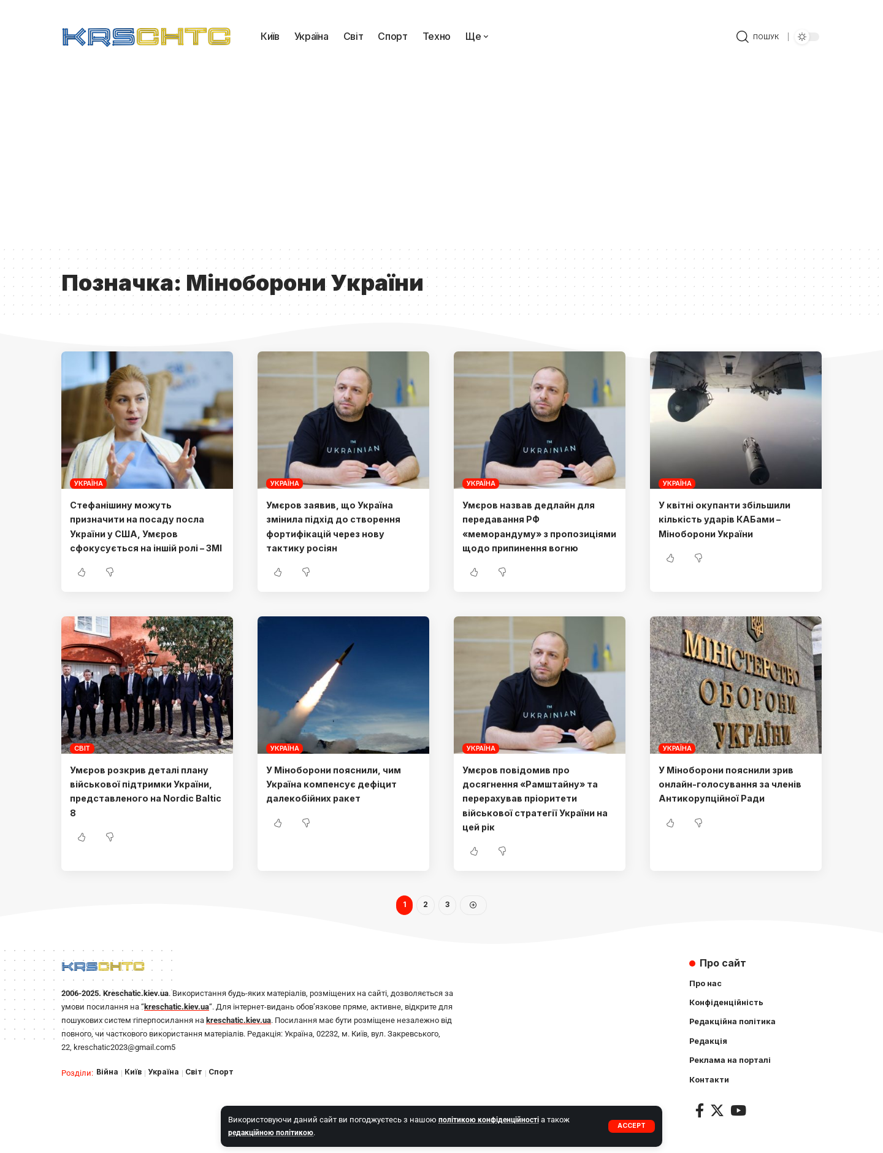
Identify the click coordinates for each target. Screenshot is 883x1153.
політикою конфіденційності (490, 1119)
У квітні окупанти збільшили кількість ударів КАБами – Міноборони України (731, 519)
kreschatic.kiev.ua (176, 1022)
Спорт (225, 1088)
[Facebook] (699, 1129)
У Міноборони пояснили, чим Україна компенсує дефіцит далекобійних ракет (339, 798)
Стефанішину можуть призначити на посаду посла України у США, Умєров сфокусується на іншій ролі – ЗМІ (144, 533)
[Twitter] (717, 1129)
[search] (757, 36)
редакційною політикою (272, 1132)
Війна (107, 1088)
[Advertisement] (441, 153)
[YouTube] (738, 1129)
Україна (88, 483)
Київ (134, 1088)
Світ (82, 762)
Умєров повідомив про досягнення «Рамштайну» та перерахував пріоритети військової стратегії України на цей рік (538, 812)
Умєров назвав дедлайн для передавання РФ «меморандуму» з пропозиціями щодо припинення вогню (535, 533)
